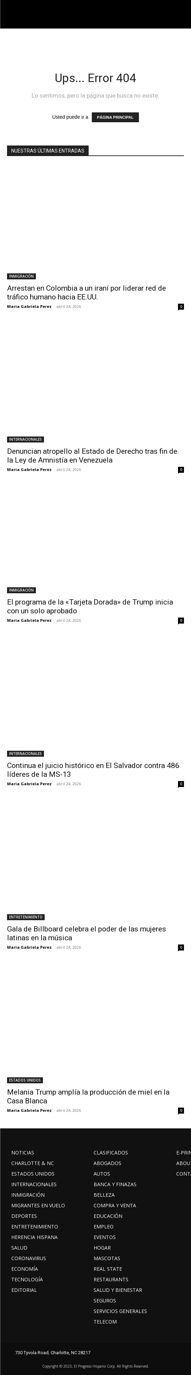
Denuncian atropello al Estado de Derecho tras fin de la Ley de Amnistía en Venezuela (92, 455)
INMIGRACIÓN (21, 276)
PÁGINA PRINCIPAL (115, 117)
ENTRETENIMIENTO (26, 917)
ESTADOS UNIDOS (25, 1080)
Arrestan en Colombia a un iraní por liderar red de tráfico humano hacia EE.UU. (86, 292)
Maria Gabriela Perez (29, 306)
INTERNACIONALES (25, 439)
